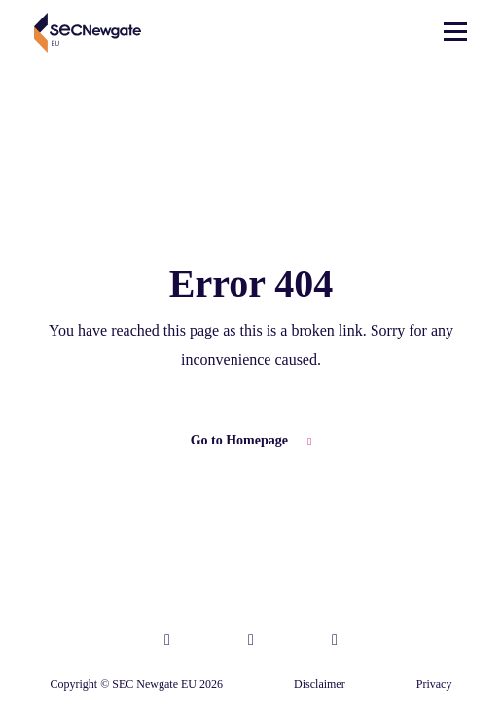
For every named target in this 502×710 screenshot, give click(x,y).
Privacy (434, 684)
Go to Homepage (251, 440)
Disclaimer (319, 684)
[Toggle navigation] (455, 32)
